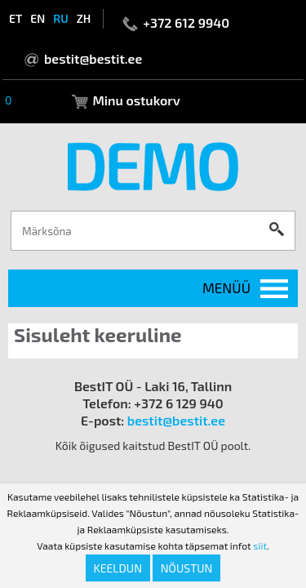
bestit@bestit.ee (93, 58)
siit (260, 545)
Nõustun (187, 568)
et (15, 18)
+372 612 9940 (186, 22)
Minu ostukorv (136, 100)
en (37, 18)
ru (60, 18)
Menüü (226, 287)
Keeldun (118, 568)
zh (84, 18)
